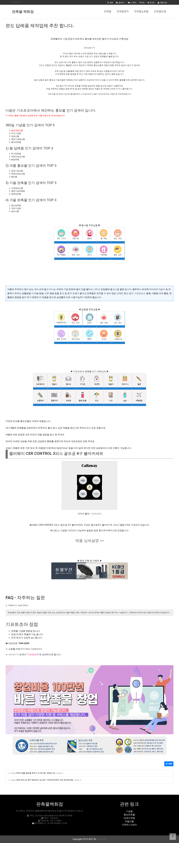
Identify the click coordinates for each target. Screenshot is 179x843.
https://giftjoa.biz (33, 649)
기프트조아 (96, 513)
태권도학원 (129, 818)
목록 (169, 764)
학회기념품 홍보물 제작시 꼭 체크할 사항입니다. (36, 772)
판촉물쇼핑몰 (141, 11)
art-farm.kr (101, 839)
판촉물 (107, 11)
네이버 (11, 654)
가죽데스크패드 (129, 824)
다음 (19, 654)
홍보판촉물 (129, 814)
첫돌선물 (129, 821)
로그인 (151, 2)
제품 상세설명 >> (89, 540)
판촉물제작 (123, 11)
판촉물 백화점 (23, 12)
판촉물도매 (160, 11)
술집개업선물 (17, 130)
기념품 (129, 811)
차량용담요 (140, 293)
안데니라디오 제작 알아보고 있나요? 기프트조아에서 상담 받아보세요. (45, 779)
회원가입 (162, 2)
